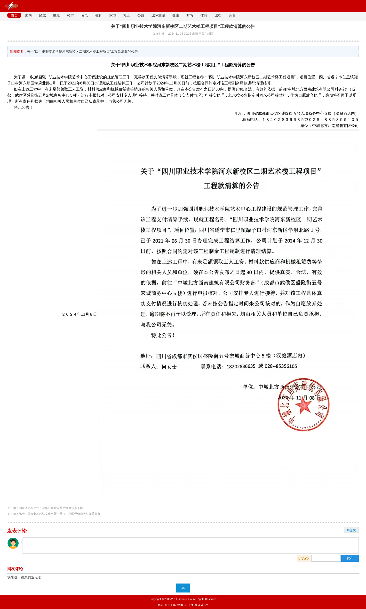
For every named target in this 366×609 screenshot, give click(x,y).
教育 (98, 15)
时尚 (189, 15)
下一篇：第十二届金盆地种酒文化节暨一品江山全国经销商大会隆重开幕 (53, 514)
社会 (126, 15)
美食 (232, 15)
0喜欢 (351, 530)
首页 (14, 15)
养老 (84, 15)
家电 (112, 15)
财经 (56, 15)
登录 (160, 604)
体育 (203, 15)
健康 (175, 15)
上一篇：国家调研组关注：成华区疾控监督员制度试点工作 (45, 508)
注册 (167, 604)
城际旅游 (158, 15)
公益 (140, 15)
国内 (28, 15)
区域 (42, 15)
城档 (218, 15)
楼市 (70, 15)
